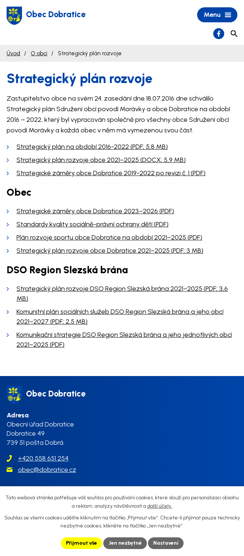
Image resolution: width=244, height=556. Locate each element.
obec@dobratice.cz (47, 470)
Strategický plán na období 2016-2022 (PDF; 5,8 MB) (92, 147)
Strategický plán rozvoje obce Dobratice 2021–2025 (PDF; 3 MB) (109, 251)
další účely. (159, 506)
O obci (39, 53)
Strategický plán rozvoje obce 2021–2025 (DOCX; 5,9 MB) (101, 160)
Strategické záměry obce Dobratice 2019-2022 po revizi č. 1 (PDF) (111, 173)
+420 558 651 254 (43, 458)
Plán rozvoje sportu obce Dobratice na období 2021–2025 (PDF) (109, 237)
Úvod (13, 53)
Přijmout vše (81, 543)
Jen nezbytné (125, 543)
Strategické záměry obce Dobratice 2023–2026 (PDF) (95, 211)
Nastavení (165, 543)
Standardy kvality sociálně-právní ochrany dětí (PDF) (92, 224)
